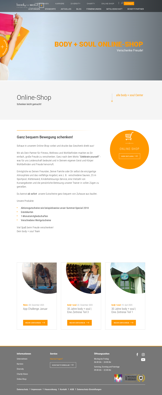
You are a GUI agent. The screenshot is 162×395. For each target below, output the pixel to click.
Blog (89, 9)
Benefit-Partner (137, 9)
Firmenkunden (101, 9)
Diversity (107, 4)
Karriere (95, 4)
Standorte (66, 9)
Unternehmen (81, 4)
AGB (72, 389)
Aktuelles (79, 9)
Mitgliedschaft (119, 9)
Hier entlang (127, 156)
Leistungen (53, 9)
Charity (119, 4)
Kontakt (63, 389)
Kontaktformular (62, 365)
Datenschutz (22, 389)
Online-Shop (131, 4)
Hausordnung (51, 389)
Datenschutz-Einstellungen (89, 389)
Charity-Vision (22, 374)
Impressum (36, 389)
